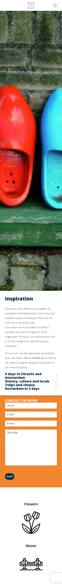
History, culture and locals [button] (27, 381)
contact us (38, 358)
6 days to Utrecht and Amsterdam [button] (23, 375)
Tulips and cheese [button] (20, 385)
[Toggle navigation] (55, 5)
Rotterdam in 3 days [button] (22, 388)
